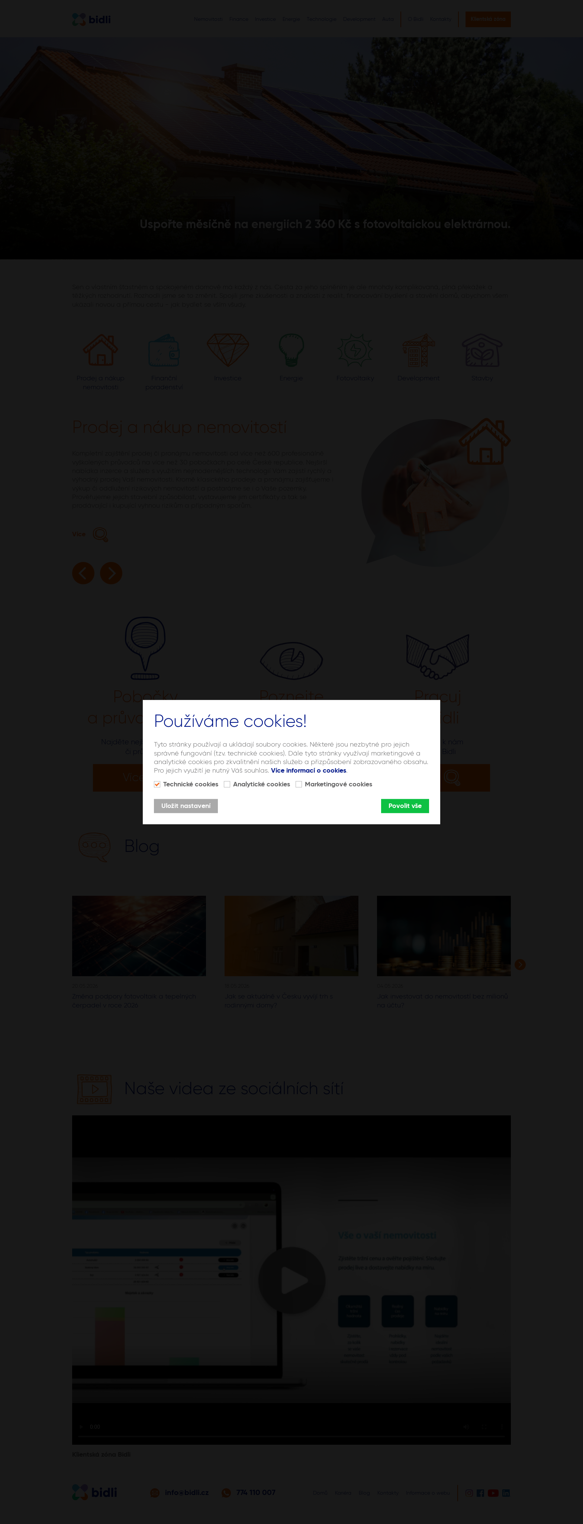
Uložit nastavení (185, 806)
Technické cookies (190, 784)
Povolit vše (405, 806)
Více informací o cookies (308, 770)
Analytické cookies (261, 784)
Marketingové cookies (338, 784)
